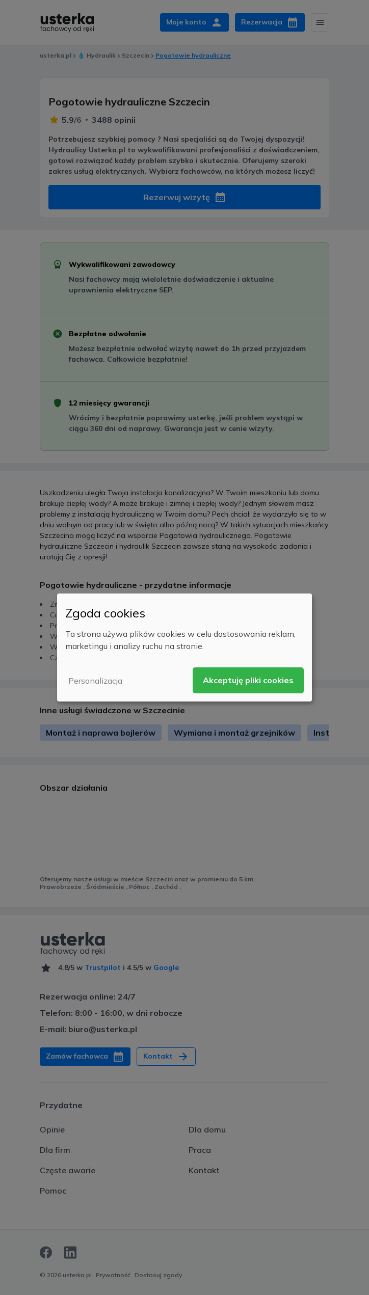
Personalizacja (95, 681)
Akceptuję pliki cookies (248, 680)
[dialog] (184, 647)
